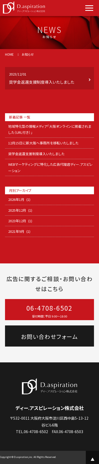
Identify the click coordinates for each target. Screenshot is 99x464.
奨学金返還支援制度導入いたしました (36, 153)
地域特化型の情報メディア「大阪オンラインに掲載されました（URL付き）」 (49, 129)
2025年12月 (17, 210)
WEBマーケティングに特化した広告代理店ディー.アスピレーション (50, 167)
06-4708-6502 (49, 311)
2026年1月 (16, 199)
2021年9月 (16, 231)
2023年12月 (17, 220)
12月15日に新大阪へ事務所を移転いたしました (43, 142)
